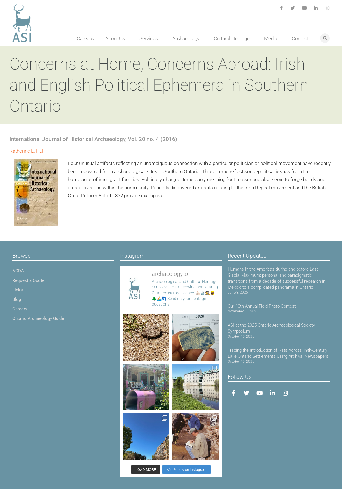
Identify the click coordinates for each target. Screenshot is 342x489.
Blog (16, 299)
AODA (18, 270)
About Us (116, 38)
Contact (300, 38)
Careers (85, 38)
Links (17, 290)
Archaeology (187, 38)
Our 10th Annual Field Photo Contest (262, 306)
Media (272, 38)
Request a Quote (28, 280)
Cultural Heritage (233, 38)
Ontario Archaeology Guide (38, 318)
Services (150, 38)
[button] (325, 38)
